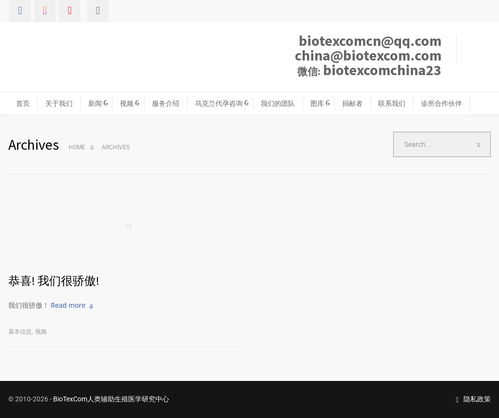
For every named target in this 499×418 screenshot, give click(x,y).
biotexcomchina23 (369, 69)
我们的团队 (278, 103)
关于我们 (59, 103)
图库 (317, 103)
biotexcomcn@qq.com (370, 40)
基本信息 (20, 331)
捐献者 (352, 103)
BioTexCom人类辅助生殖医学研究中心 (111, 399)
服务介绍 (165, 103)
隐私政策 (473, 399)
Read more (68, 305)
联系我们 (391, 103)
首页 (23, 103)
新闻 (95, 103)
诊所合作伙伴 (441, 103)
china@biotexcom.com (368, 55)
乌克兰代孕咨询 (219, 103)
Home (77, 147)
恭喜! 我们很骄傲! (53, 280)
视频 (127, 103)
